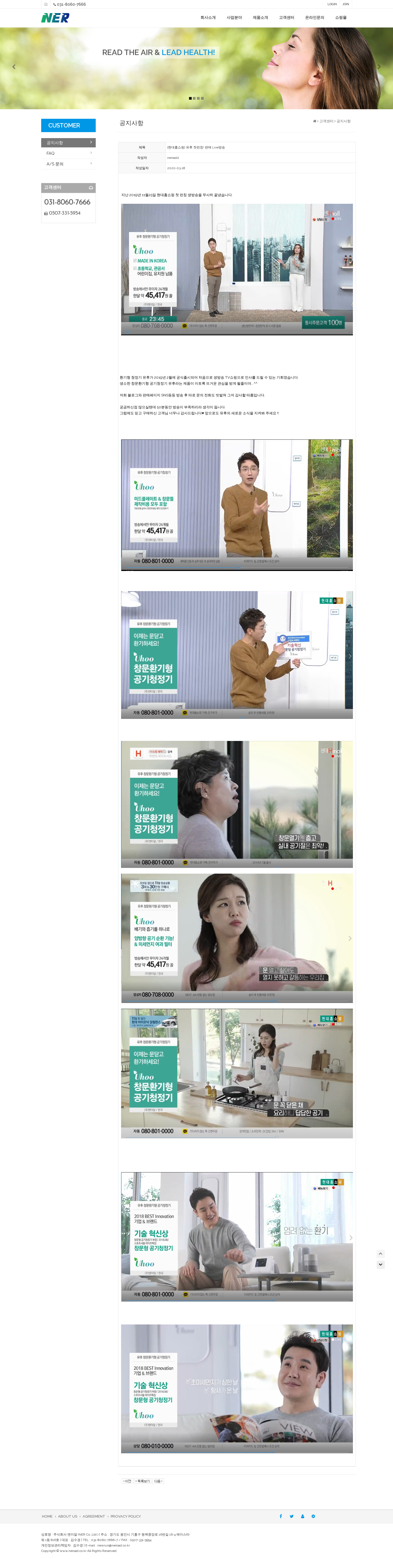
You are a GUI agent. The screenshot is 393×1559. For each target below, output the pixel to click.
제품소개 (260, 17)
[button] (29, 68)
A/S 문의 (55, 164)
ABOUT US (67, 1516)
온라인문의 (314, 17)
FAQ (51, 153)
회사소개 (208, 17)
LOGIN (332, 4)
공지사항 (55, 142)
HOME (47, 1516)
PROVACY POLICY (126, 1516)
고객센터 (286, 17)
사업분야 (234, 17)
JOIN (346, 4)
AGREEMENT (94, 1516)
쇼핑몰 (341, 17)
